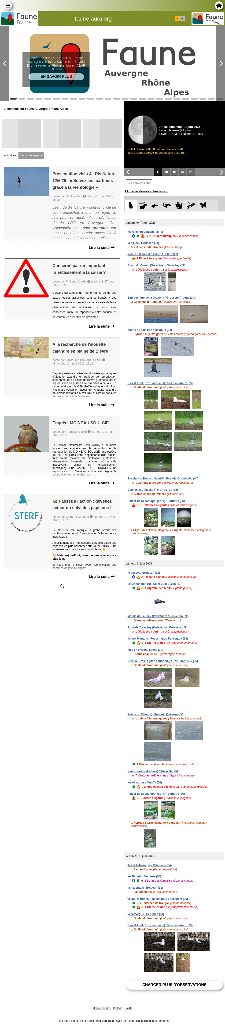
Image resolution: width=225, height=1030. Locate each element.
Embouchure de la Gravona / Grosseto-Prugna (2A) (162, 297)
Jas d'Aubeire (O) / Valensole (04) (150, 865)
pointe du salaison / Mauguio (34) (150, 330)
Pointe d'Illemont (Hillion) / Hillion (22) (153, 254)
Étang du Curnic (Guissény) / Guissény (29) (156, 265)
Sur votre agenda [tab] (31, 155)
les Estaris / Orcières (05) (144, 876)
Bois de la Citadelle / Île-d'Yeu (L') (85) (153, 489)
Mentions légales (102, 1008)
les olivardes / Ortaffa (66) (145, 782)
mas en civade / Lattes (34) (145, 649)
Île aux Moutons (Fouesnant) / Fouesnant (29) (158, 638)
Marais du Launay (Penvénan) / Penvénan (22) (158, 616)
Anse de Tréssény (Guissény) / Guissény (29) (158, 627)
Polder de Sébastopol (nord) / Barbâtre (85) (156, 501)
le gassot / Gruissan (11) (144, 572)
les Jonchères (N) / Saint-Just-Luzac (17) (155, 584)
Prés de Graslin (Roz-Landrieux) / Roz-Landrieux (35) (163, 661)
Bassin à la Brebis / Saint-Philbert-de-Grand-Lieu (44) (163, 478)
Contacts (117, 1008)
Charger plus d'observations (174, 985)
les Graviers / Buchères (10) (146, 231)
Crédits (128, 1008)
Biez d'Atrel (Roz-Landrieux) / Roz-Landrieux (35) (160, 383)
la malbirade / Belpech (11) (145, 887)
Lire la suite (101, 247)
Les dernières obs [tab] (139, 183)
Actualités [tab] (10, 155)
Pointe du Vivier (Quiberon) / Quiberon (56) (156, 714)
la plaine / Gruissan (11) (143, 243)
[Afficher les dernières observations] (146, 191)
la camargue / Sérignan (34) (146, 914)
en (182, 19)
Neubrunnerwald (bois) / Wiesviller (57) (153, 771)
